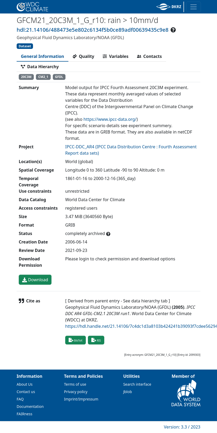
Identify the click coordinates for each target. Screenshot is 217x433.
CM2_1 (43, 77)
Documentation (30, 406)
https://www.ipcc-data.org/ (109, 119)
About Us (24, 384)
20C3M (26, 77)
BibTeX (75, 340)
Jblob (127, 391)
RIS (96, 340)
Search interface (137, 384)
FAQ (20, 399)
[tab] (42, 56)
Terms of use (75, 384)
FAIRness (24, 413)
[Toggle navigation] (193, 7)
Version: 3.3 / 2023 (182, 427)
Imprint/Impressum (81, 399)
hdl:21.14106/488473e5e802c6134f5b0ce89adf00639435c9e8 (92, 29)
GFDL (59, 77)
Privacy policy (76, 391)
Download (35, 280)
